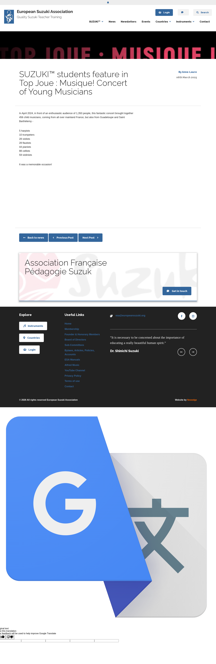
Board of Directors (75, 339)
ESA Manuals (72, 360)
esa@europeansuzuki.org (131, 315)
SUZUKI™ (94, 21)
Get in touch (177, 291)
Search (202, 12)
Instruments (183, 21)
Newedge (192, 400)
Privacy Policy (73, 376)
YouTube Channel (75, 370)
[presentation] (181, 352)
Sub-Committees (74, 345)
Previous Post (63, 237)
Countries (162, 21)
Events (146, 21)
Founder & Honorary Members (82, 334)
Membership (72, 329)
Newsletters (128, 21)
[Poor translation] (10, 637)
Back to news (33, 237)
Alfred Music (72, 365)
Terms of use (72, 381)
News (112, 21)
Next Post (90, 237)
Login (162, 12)
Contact (205, 21)
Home (68, 323)
